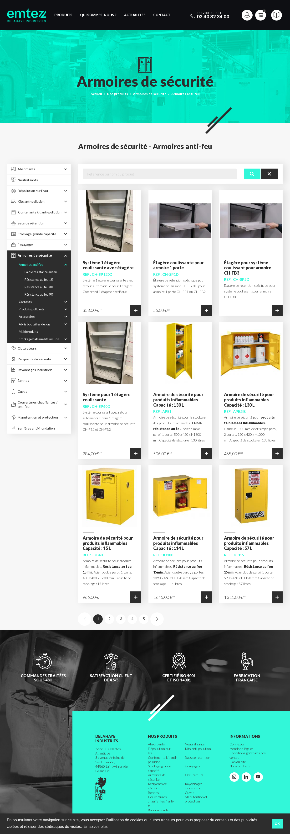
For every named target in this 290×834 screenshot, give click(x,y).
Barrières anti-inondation (158, 812)
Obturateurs (194, 775)
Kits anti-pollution (198, 749)
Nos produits (117, 94)
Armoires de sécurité (149, 94)
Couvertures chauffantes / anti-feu (161, 801)
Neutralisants (195, 744)
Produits (63, 15)
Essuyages (192, 766)
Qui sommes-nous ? (98, 15)
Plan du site (237, 762)
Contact (161, 15)
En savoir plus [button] (96, 826)
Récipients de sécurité (157, 786)
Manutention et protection (196, 799)
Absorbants (156, 744)
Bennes (153, 793)
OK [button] (277, 824)
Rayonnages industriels (194, 786)
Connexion (237, 744)
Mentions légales (241, 749)
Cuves (189, 793)
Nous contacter (240, 766)
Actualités (135, 15)
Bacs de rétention (197, 757)
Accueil (96, 94)
